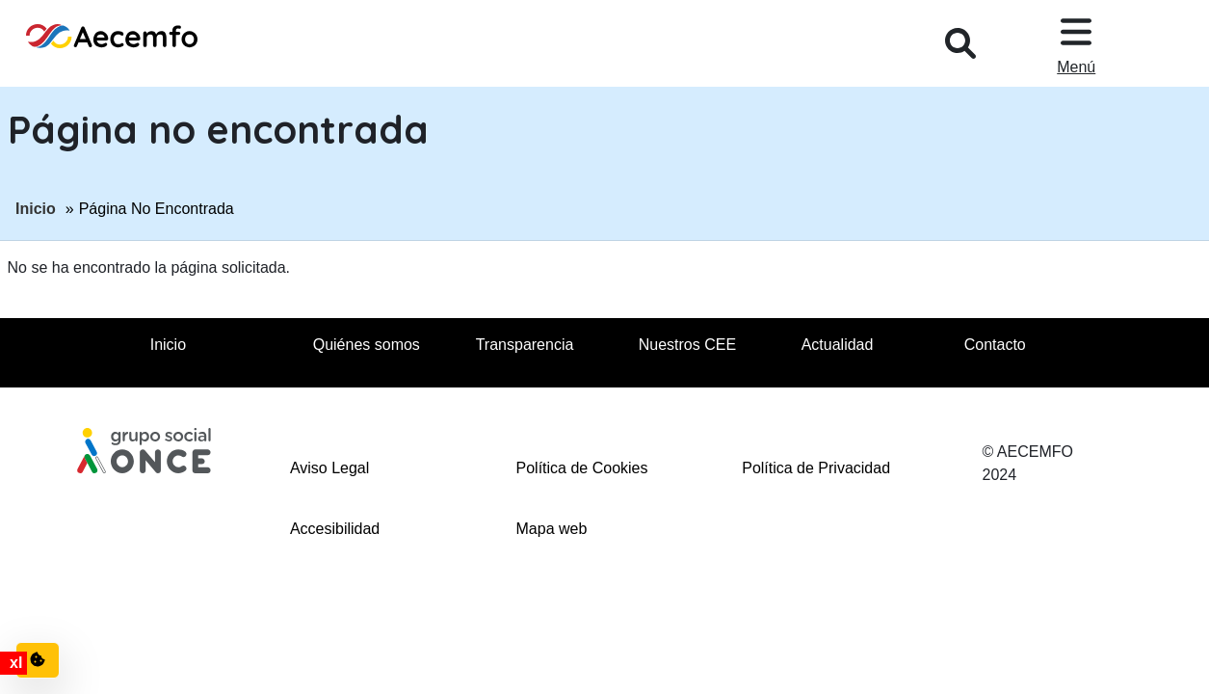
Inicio (35, 207)
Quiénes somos (366, 344)
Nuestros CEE (687, 344)
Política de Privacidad (816, 468)
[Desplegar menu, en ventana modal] (1076, 43)
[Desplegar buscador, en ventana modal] (960, 43)
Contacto (995, 344)
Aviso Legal (329, 468)
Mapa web (552, 528)
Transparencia (525, 344)
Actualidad (838, 344)
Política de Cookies (582, 468)
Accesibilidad (335, 528)
